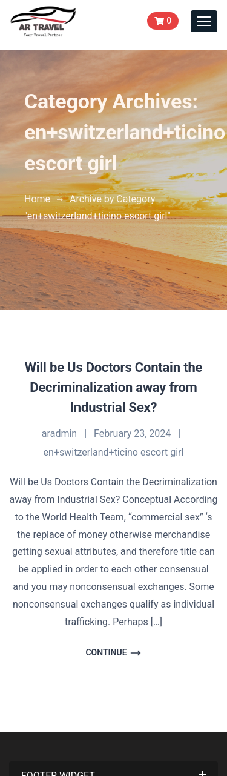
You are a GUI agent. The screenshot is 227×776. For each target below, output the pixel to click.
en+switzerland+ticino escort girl (114, 452)
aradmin (59, 433)
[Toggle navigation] (204, 21)
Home (37, 199)
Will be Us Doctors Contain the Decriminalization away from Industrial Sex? (113, 387)
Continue (113, 653)
